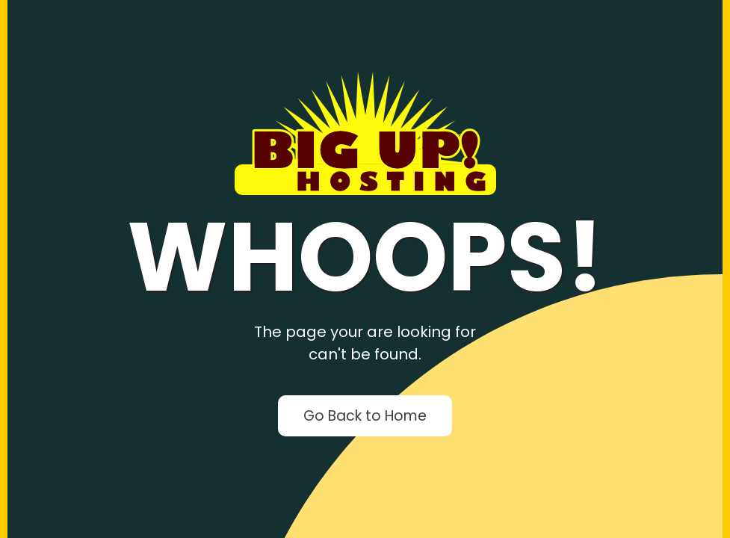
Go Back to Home (365, 416)
